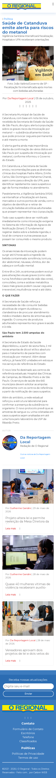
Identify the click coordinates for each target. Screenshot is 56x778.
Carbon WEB (40, 772)
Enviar (28, 693)
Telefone (28, 737)
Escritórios (28, 733)
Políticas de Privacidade (28, 753)
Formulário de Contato (28, 729)
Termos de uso (28, 757)
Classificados (28, 741)
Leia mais (12, 528)
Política (7, 19)
